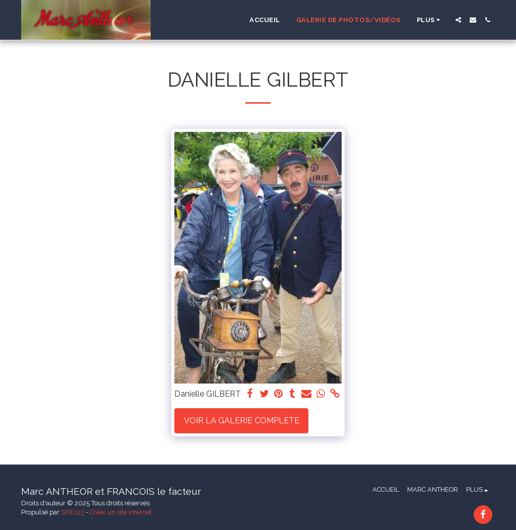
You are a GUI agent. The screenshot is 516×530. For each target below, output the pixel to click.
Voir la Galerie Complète (241, 420)
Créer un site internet (121, 512)
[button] (458, 20)
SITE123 (72, 512)
